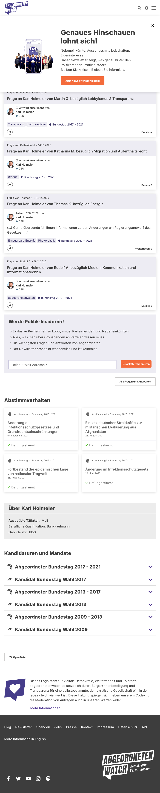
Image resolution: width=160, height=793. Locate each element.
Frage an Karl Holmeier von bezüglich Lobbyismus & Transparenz (70, 99)
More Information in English (25, 739)
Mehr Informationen (45, 708)
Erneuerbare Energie (21, 240)
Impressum (105, 727)
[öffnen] (154, 8)
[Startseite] (16, 8)
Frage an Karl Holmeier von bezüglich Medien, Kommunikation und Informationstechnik (71, 270)
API (144, 727)
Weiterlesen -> (144, 248)
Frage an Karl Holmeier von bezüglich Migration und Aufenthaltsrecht (77, 151)
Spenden (43, 727)
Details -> (147, 132)
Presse (71, 727)
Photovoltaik (46, 240)
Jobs (58, 727)
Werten (106, 700)
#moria (13, 177)
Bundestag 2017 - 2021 (66, 124)
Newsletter (23, 727)
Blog (7, 727)
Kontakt (87, 727)
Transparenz (16, 124)
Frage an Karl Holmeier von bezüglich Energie (55, 204)
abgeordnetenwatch (21, 297)
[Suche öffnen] (139, 8)
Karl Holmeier (25, 112)
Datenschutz (128, 727)
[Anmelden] (146, 8)
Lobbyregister (36, 124)
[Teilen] (10, 132)
